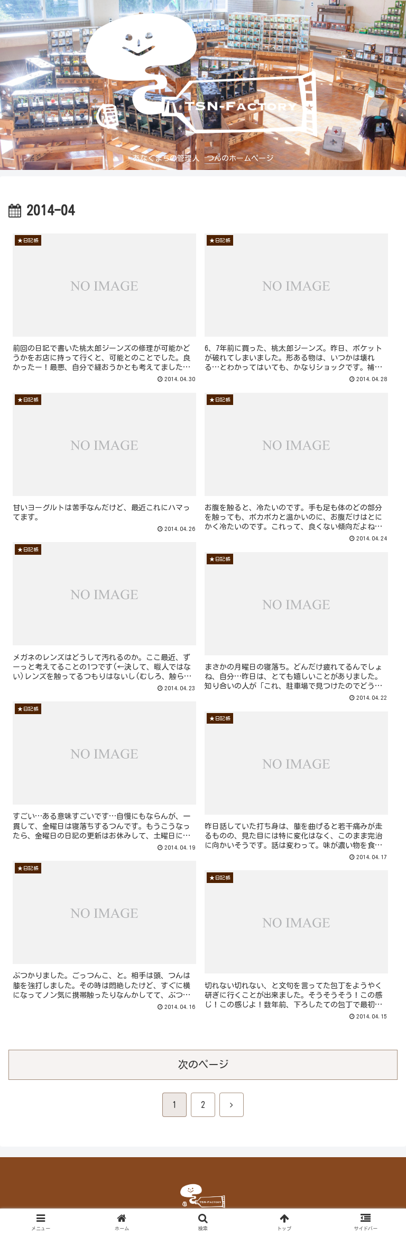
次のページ (203, 1064)
